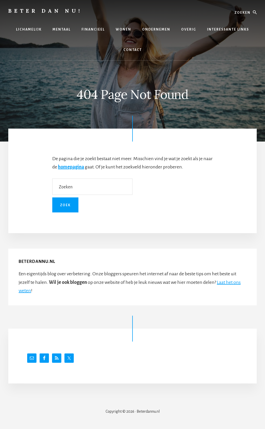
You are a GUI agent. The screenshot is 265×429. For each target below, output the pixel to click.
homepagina (71, 166)
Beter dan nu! (45, 11)
